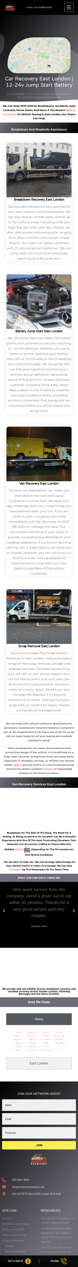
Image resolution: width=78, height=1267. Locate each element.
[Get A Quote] (19, 1261)
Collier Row (18, 1042)
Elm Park (18, 1050)
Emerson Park (32, 1032)
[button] (4, 911)
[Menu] (68, 7)
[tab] (39, 1019)
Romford (46, 1046)
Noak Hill (46, 1035)
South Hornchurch (46, 1050)
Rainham (46, 1042)
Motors (17, 764)
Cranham (18, 1046)
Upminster (59, 1032)
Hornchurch (45, 1032)
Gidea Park (32, 1039)
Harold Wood (32, 1050)
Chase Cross (19, 1039)
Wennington (59, 1039)
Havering (18, 1032)
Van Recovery (33, 93)
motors (19, 849)
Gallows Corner (32, 1035)
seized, (48, 768)
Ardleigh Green (18, 1035)
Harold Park (32, 1046)
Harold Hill (32, 1042)
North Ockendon (46, 1039)
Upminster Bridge (59, 1035)
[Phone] (59, 1261)
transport (15, 869)
